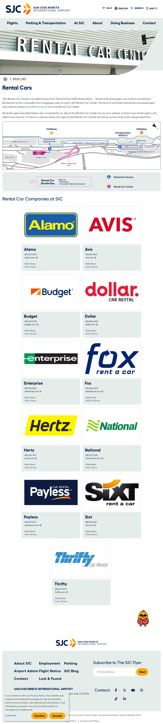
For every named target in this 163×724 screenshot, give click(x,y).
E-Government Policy (89, 721)
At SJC (79, 23)
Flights (12, 23)
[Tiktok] (116, 699)
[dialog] (36, 706)
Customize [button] (10, 715)
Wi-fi (107, 8)
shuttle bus (34, 106)
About (97, 23)
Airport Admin (26, 671)
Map (150, 8)
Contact (149, 23)
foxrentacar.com (93, 391)
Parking (70, 663)
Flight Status (50, 671)
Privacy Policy (70, 721)
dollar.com (90, 324)
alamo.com (30, 257)
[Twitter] (124, 690)
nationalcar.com (93, 458)
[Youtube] (133, 690)
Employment (49, 663)
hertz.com (29, 458)
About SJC (23, 663)
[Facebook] (116, 690)
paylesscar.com (32, 525)
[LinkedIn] (124, 699)
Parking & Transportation (46, 23)
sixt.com (89, 525)
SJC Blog (71, 671)
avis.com (90, 257)
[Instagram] (141, 690)
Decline (40, 715)
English (123, 8)
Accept (57, 715)
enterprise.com (32, 391)
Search (139, 8)
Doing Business (123, 23)
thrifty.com (60, 592)
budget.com (30, 324)
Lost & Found (50, 679)
